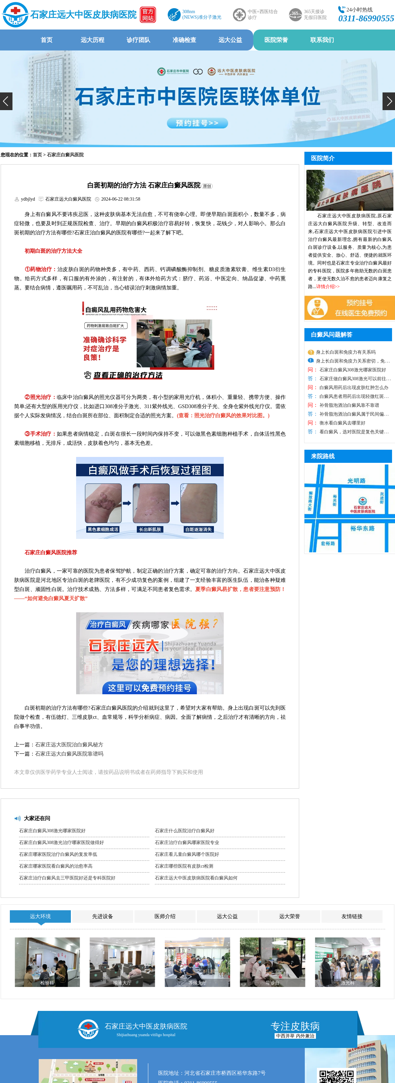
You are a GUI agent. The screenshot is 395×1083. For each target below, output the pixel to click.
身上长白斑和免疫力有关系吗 (346, 352)
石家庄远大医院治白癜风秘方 (69, 744)
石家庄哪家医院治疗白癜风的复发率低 (58, 854)
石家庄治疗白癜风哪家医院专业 (187, 842)
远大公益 (230, 40)
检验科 (47, 982)
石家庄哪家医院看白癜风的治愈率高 (56, 866)
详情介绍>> (328, 286)
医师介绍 (165, 916)
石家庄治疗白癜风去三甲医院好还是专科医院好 (67, 878)
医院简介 (323, 158)
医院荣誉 (276, 40)
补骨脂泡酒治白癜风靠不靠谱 (348, 405)
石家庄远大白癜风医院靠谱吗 (69, 754)
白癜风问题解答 (331, 334)
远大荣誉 (289, 916)
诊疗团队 (138, 40)
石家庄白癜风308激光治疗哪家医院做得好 (61, 842)
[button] (6, 101)
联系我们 (322, 40)
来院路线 (323, 456)
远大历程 (92, 40)
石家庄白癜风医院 (65, 154)
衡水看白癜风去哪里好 (341, 423)
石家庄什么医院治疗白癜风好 (185, 830)
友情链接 (352, 916)
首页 (46, 40)
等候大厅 (197, 982)
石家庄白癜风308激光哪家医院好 (52, 830)
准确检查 (184, 40)
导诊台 (273, 982)
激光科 (348, 982)
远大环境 (40, 916)
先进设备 (102, 916)
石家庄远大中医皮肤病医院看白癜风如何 (196, 878)
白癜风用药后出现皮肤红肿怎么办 (353, 387)
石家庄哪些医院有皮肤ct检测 (184, 866)
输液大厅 (122, 982)
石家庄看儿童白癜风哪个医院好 (187, 854)
